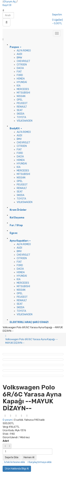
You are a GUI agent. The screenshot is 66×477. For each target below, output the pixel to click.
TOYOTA (21, 117)
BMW (19, 57)
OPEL (20, 99)
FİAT (19, 71)
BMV (19, 139)
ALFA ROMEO (24, 50)
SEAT (20, 110)
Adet (6, 440)
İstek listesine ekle (14, 462)
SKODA (20, 113)
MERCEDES (23, 89)
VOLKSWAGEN (24, 120)
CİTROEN (22, 64)
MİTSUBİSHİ (23, 92)
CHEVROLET (23, 61)
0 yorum (7, 419)
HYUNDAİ (22, 82)
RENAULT (22, 106)
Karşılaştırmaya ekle (39, 462)
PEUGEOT (22, 103)
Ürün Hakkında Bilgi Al (17, 468)
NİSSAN (21, 96)
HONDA (21, 78)
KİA (18, 85)
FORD (20, 75)
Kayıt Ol (7, 5)
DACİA (20, 68)
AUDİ (19, 54)
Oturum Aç (10, 1)
